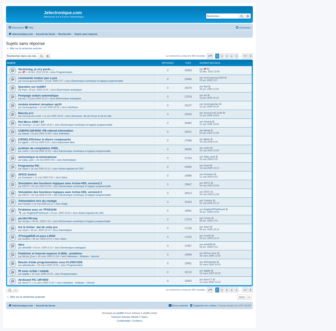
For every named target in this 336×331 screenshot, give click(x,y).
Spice (65, 177)
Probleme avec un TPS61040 (37, 209)
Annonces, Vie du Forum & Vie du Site (91, 116)
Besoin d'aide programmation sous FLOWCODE (50, 262)
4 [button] (231, 56)
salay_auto (28, 160)
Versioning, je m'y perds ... (36, 69)
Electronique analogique (69, 89)
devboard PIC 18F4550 (33, 279)
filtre (21, 244)
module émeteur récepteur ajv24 (40, 104)
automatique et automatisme (37, 157)
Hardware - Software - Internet (83, 256)
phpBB (119, 313)
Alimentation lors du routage (37, 200)
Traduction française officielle (125, 317)
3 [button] (227, 56)
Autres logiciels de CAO (71, 168)
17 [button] (245, 56)
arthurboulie (28, 265)
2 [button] (222, 56)
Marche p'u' (26, 113)
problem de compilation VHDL (38, 148)
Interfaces (73, 107)
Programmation (64, 72)
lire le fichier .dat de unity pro (38, 227)
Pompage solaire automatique (38, 95)
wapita (25, 274)
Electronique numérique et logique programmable (97, 81)
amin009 (26, 247)
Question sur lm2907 (32, 86)
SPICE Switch (27, 174)
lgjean (25, 142)
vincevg (26, 124)
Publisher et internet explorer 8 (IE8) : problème (50, 253)
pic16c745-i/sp (28, 218)
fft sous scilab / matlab (33, 271)
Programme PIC (28, 165)
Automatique (69, 160)
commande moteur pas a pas (37, 78)
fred (24, 89)
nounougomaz (29, 107)
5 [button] (236, 56)
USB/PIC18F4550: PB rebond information (45, 130)
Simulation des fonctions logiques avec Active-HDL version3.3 (60, 183)
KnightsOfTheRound (37, 213)
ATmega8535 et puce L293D (36, 235)
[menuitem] (29, 27)
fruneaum (27, 177)
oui (24, 98)
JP (23, 72)
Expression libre (66, 142)
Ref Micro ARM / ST (31, 121)
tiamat (25, 133)
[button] (210, 56)
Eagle (65, 203)
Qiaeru (144, 317)
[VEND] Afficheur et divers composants (44, 139)
